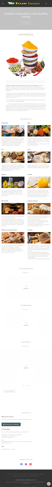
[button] (3, 3)
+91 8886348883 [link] (18, 419)
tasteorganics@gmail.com (26, 476)
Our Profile (26, 23)
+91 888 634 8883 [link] (9, 422)
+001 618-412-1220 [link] (13, 421)
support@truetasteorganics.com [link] (25, 426)
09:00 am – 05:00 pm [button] (11, 434)
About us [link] (9, 458)
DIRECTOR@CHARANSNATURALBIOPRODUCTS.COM (18, 475)
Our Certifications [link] (34, 458)
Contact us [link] (15, 460)
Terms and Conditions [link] (34, 460)
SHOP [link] (18, 458)
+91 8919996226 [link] (11, 419)
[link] (25, 3)
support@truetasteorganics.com (40, 475)
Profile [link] (14, 458)
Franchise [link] (42, 458)
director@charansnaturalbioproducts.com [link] (10, 426)
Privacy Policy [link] (23, 460)
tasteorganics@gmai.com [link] (7, 427)
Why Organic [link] (24, 458)
